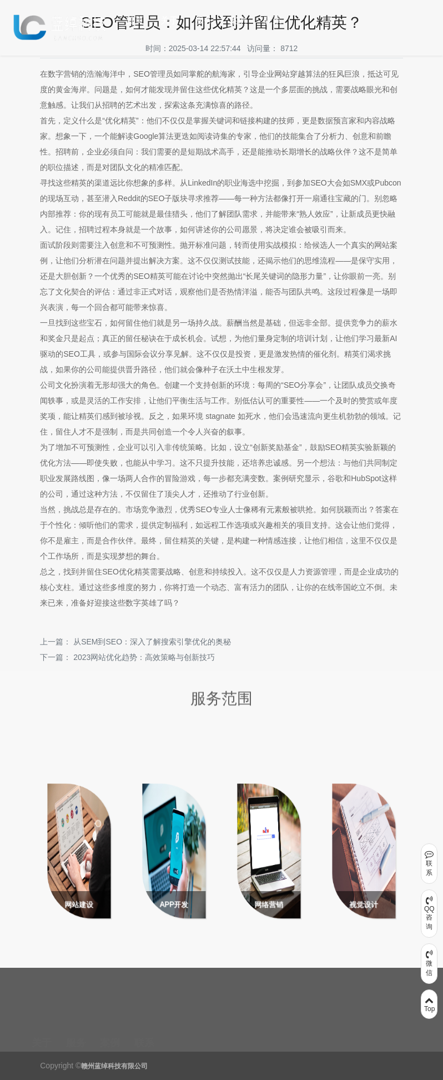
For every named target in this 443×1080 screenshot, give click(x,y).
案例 (238, 20)
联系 (272, 20)
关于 (169, 20)
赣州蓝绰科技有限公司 (114, 1066)
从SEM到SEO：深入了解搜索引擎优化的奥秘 (152, 641)
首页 (135, 20)
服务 (204, 20)
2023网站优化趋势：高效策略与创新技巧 (144, 657)
